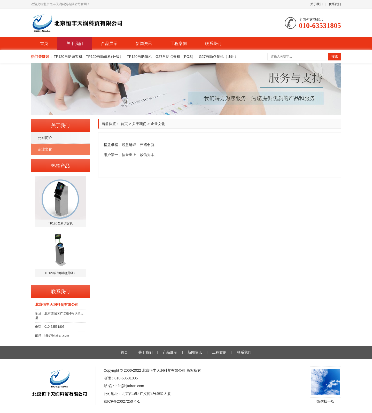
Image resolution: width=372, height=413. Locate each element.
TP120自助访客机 (68, 56)
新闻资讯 (144, 43)
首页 (44, 43)
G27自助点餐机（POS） (175, 56)
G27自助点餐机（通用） (218, 56)
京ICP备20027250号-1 (122, 401)
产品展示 (109, 43)
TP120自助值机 (139, 56)
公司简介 (45, 138)
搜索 (334, 56)
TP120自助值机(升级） (104, 56)
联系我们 (335, 4)
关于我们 (316, 4)
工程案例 (178, 43)
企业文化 (45, 149)
